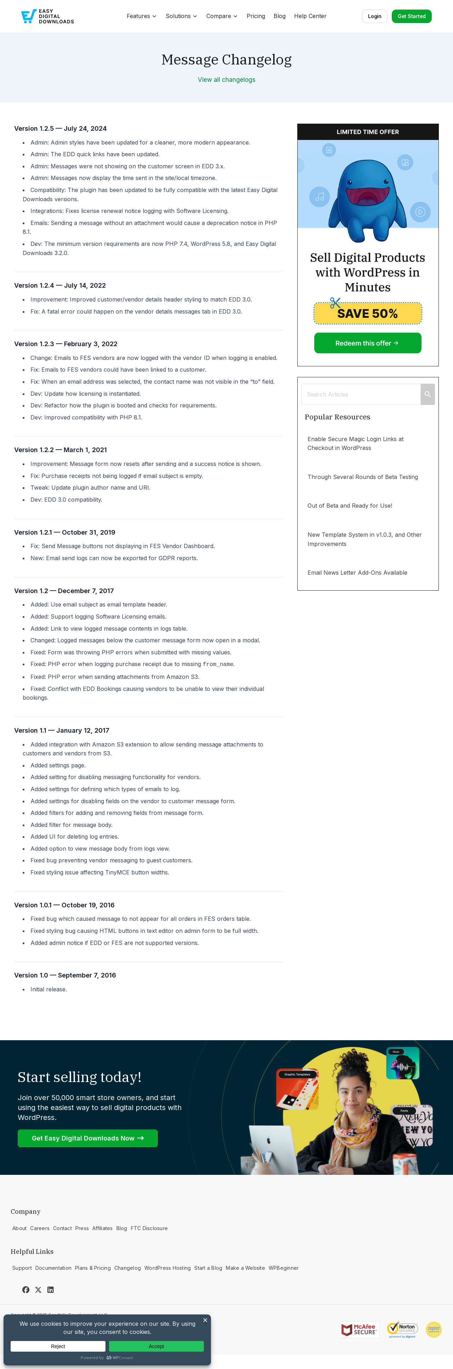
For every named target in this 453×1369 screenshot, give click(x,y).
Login (375, 16)
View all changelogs (227, 79)
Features (142, 15)
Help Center (310, 15)
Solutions (182, 15)
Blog (280, 15)
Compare (222, 15)
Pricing (256, 15)
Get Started (412, 16)
